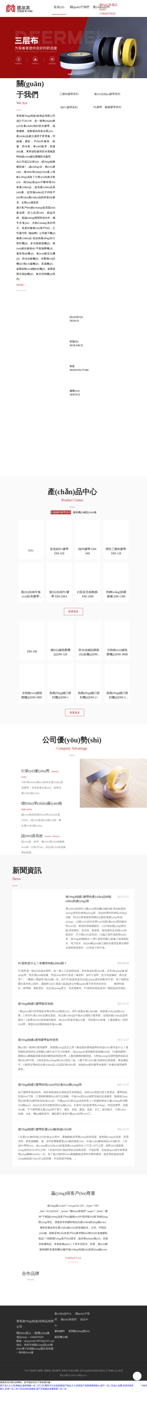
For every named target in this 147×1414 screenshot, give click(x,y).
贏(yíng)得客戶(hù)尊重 (73, 1213)
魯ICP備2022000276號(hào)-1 (73, 1399)
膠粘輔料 (59, 1354)
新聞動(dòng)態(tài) (79, 1354)
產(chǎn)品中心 (63, 1337)
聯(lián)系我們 (69, 1343)
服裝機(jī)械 (61, 1360)
